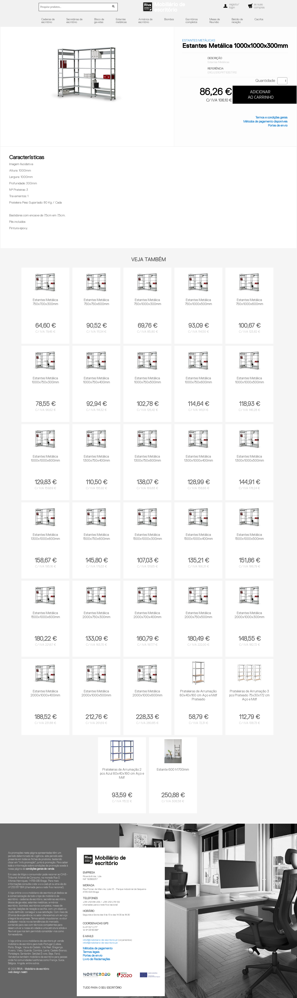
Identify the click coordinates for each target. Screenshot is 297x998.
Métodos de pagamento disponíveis (265, 121)
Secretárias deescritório (74, 21)
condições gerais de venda (40, 869)
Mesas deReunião (214, 21)
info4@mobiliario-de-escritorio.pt (100, 943)
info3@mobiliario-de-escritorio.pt (100, 940)
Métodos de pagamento (97, 948)
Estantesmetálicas (121, 21)
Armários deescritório (145, 21)
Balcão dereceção (237, 21)
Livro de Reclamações (96, 959)
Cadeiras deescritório (48, 21)
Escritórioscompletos (192, 21)
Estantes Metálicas (198, 40)
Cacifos (259, 19)
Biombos (169, 19)
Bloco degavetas (99, 21)
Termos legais (91, 952)
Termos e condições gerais (271, 117)
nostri (24, 972)
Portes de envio (277, 125)
